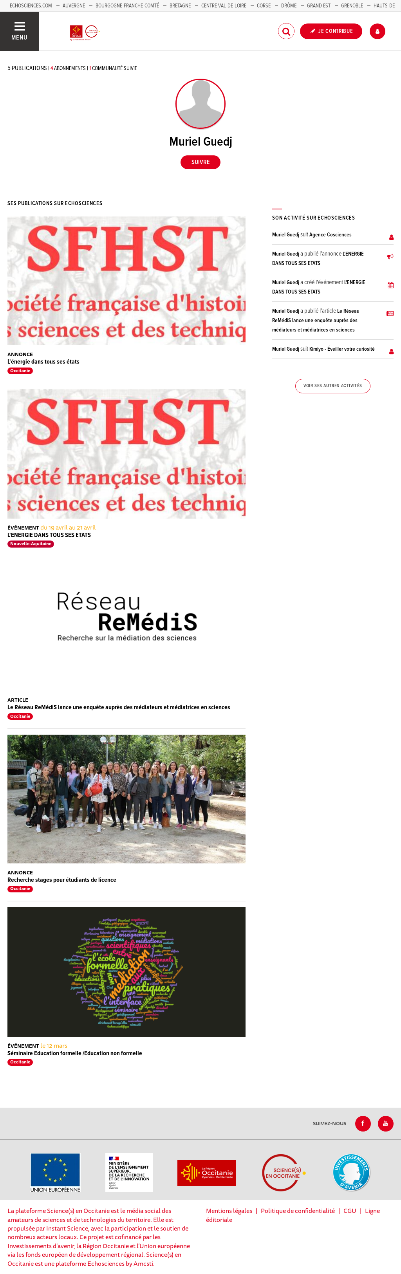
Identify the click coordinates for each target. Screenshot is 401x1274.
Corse (264, 5)
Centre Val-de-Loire (223, 5)
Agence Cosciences (330, 234)
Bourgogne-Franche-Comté (127, 5)
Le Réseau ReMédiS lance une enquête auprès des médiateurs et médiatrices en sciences (118, 707)
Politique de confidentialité (298, 1211)
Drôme (288, 5)
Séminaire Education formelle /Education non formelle (74, 1053)
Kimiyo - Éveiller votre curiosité (342, 349)
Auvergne (74, 5)
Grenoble (352, 5)
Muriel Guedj (285, 234)
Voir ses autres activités (332, 386)
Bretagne (180, 5)
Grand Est (319, 5)
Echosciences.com (31, 5)
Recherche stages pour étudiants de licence (61, 880)
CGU (349, 1211)
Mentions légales (229, 1211)
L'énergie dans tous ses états (43, 362)
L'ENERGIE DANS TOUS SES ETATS (49, 535)
